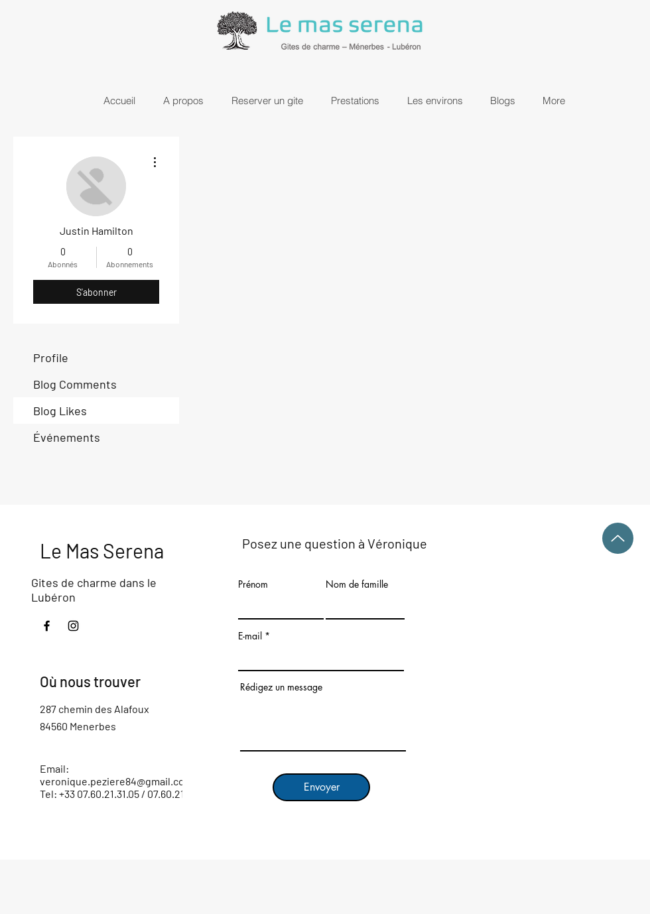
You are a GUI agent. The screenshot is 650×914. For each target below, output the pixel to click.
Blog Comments (75, 384)
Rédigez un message (281, 687)
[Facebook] (47, 626)
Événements (66, 437)
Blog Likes (60, 410)
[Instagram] (73, 626)
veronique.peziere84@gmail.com (116, 781)
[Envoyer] (321, 787)
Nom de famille (357, 584)
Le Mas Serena (102, 550)
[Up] (617, 538)
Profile (50, 357)
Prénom (253, 584)
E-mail (250, 636)
